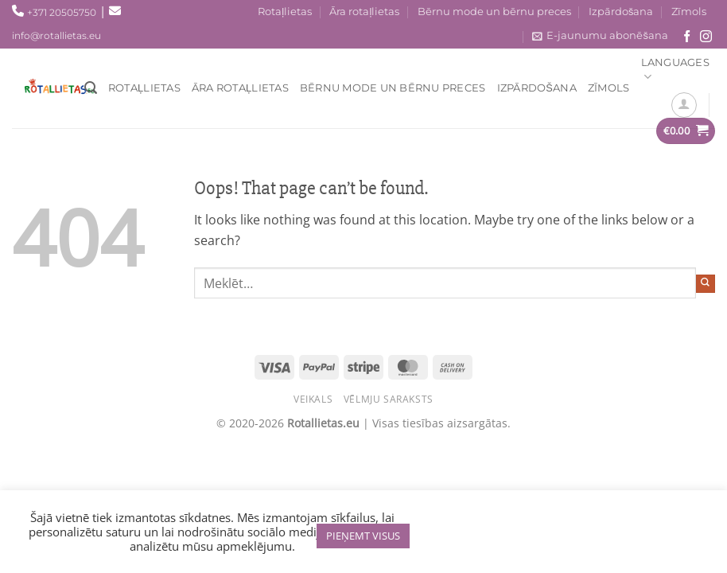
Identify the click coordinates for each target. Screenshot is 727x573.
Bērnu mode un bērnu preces (494, 12)
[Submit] (705, 284)
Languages (675, 70)
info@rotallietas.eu (56, 35)
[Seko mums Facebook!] (687, 37)
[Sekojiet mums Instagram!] (706, 37)
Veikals (313, 399)
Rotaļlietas (285, 12)
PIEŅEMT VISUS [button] (363, 535)
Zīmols (688, 12)
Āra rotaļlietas (364, 12)
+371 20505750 (61, 12)
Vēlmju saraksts (388, 399)
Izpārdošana (621, 12)
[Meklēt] (90, 87)
